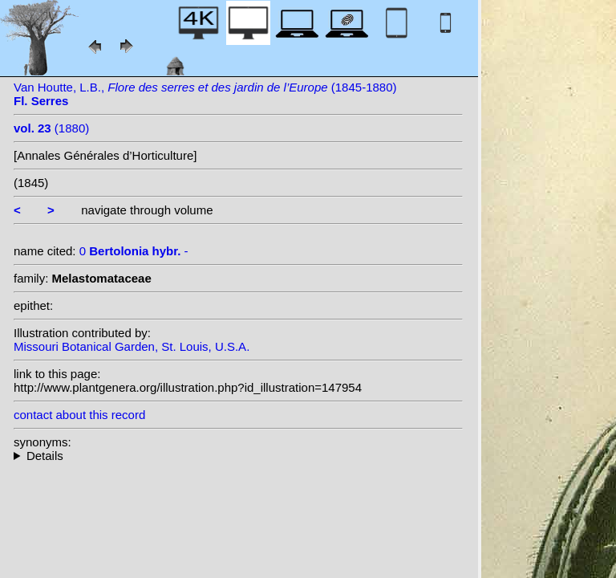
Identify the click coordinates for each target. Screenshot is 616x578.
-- (238, 455)
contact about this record (79, 414)
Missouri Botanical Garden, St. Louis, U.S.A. (131, 346)
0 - (133, 251)
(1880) (51, 128)
